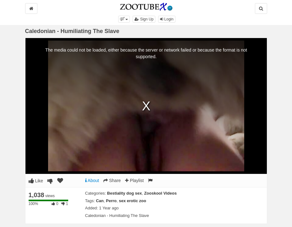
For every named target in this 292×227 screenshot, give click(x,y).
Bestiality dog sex (124, 193)
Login (167, 19)
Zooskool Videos (160, 193)
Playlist (134, 180)
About (92, 180)
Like (36, 180)
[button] (124, 19)
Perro (111, 200)
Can (100, 200)
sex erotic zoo (132, 200)
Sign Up (144, 19)
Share (112, 180)
